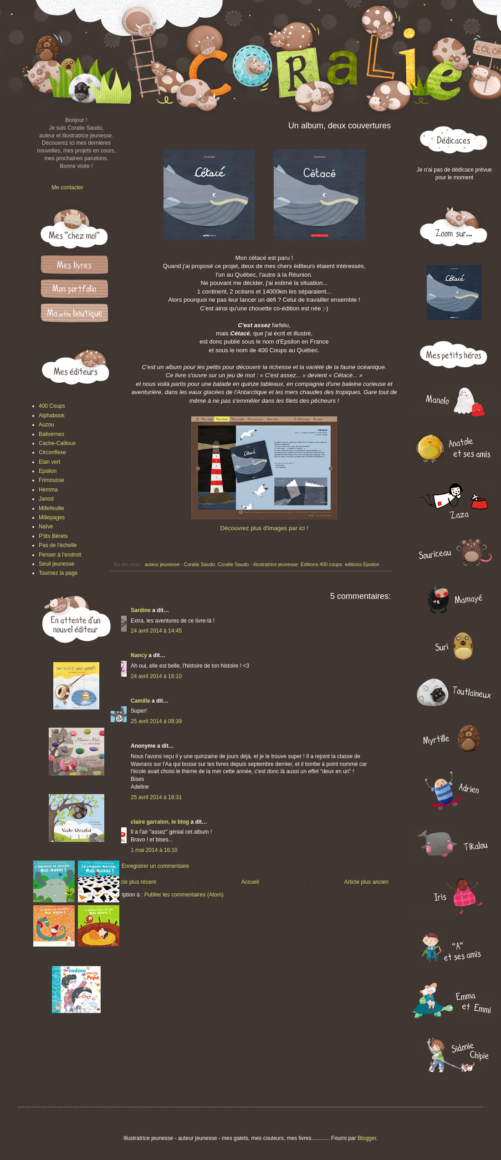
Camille (140, 701)
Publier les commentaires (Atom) (184, 895)
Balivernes (51, 434)
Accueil (250, 882)
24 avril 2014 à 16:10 (156, 676)
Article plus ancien (366, 882)
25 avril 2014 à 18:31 (156, 797)
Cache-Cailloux (57, 443)
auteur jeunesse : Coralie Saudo (180, 564)
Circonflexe (52, 452)
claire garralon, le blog (160, 822)
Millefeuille (51, 508)
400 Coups (52, 406)
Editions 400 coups (321, 564)
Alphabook (52, 415)
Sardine (141, 610)
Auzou (46, 424)
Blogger (367, 1138)
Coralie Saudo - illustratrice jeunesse (258, 564)
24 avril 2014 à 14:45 (156, 631)
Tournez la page (58, 573)
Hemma (48, 489)
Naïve (46, 526)
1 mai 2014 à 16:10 (154, 850)
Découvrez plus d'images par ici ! (264, 528)
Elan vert (49, 462)
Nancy (139, 655)
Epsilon (47, 471)
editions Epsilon (362, 564)
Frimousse (51, 480)
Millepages (52, 517)
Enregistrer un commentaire (155, 866)
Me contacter (67, 187)
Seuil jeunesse (56, 564)
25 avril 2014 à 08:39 (156, 721)
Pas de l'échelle (58, 545)
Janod (46, 499)
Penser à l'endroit (60, 555)
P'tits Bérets (53, 536)
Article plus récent (134, 882)
